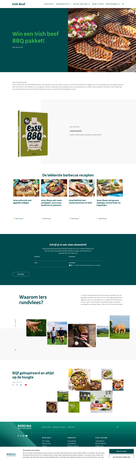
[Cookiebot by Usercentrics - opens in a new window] (11, 454)
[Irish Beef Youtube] (26, 385)
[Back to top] (117, 427)
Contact (71, 427)
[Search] (123, 4)
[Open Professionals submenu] (119, 4)
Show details (91, 454)
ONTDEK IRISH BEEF (80, 4)
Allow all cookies (121, 441)
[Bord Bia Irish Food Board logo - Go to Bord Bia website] (24, 428)
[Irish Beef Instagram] (13, 385)
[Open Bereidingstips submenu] (70, 4)
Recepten (48, 4)
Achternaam (72, 256)
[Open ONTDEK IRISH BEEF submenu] (89, 4)
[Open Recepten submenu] (53, 4)
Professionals (112, 4)
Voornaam (37, 256)
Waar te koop (98, 4)
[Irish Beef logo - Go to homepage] (18, 4)
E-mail (36, 262)
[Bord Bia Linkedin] (21, 385)
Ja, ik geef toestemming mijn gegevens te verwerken (87, 265)
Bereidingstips (62, 4)
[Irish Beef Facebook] (20, 436)
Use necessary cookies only (121, 446)
